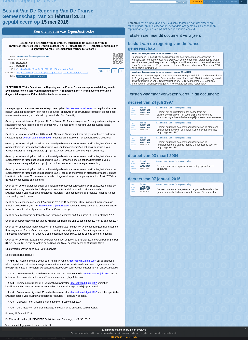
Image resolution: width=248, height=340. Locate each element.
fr (245, 2)
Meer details (131, 337)
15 (44, 22)
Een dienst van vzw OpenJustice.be (63, 31)
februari (64, 16)
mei (52, 22)
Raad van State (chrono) (32, 76)
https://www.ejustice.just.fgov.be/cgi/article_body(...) (52, 73)
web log (223, 2)
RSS (206, 2)
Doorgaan (116, 337)
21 (50, 16)
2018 (79, 16)
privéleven (196, 2)
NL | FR (104, 71)
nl (241, 2)
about (213, 2)
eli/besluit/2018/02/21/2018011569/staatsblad (44, 69)
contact (234, 2)
